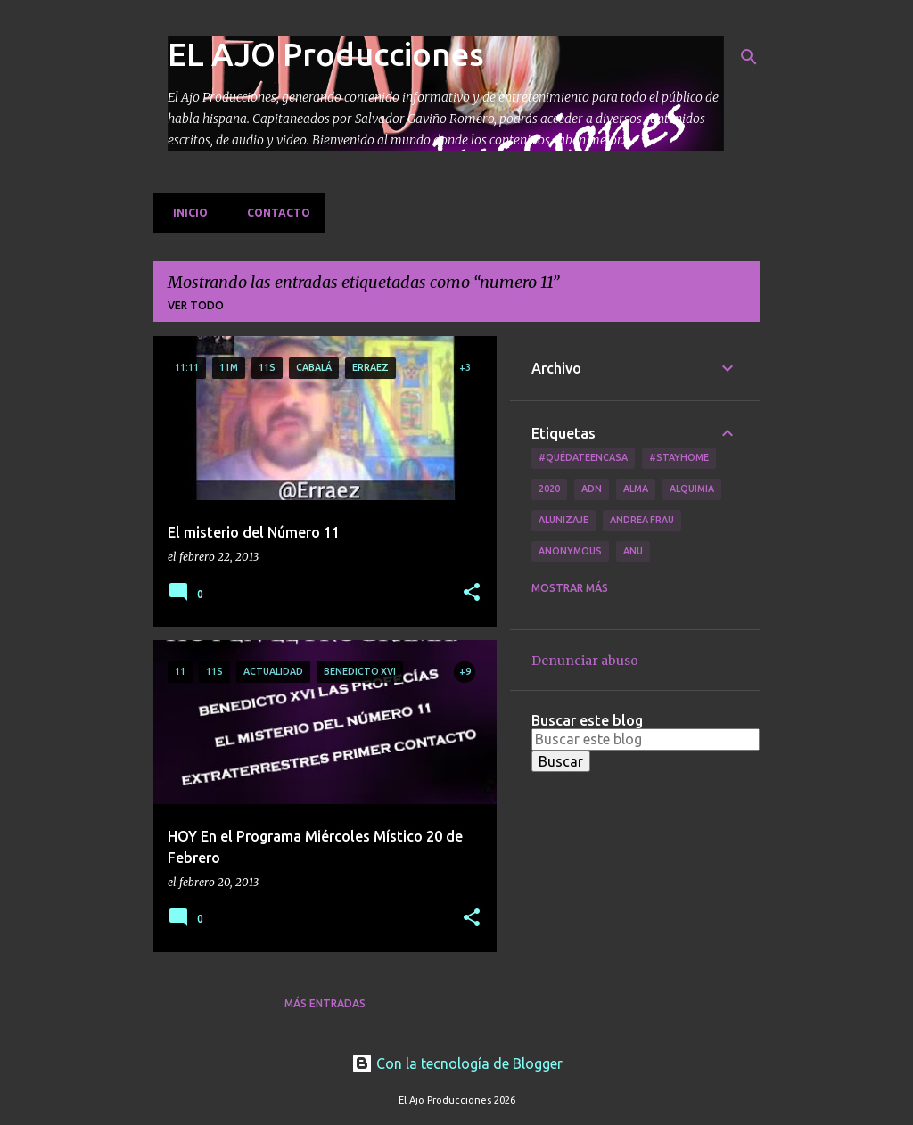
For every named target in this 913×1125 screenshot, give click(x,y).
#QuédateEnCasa (583, 457)
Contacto (273, 212)
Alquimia (692, 488)
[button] (471, 593)
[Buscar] (749, 57)
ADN (591, 488)
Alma (635, 488)
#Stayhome (679, 457)
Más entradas (325, 1003)
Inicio (185, 212)
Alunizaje (563, 519)
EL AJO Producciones (326, 54)
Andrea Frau (642, 519)
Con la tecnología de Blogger (457, 1063)
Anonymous (570, 551)
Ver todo (196, 305)
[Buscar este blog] (645, 739)
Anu (633, 551)
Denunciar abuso (584, 661)
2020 (549, 488)
